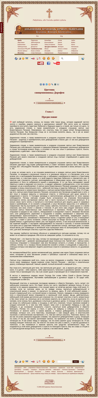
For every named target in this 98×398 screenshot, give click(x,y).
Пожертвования (63, 53)
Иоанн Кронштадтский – (22, 373)
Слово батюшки (36, 53)
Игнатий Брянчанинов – (75, 371)
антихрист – (18, 367)
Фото (73, 44)
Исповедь (47, 51)
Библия (60, 51)
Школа (60, 42)
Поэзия (60, 44)
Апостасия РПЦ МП (24, 49)
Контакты (74, 53)
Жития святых (22, 51)
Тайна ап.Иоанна (50, 44)
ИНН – (26, 367)
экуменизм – (62, 367)
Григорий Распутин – (35, 371)
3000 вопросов (35, 42)
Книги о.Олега (35, 51)
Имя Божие (21, 42)
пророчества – (79, 367)
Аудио (73, 40)
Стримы (74, 49)
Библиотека (21, 44)
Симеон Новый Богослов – (55, 371)
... (62, 103)
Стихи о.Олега (62, 49)
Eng (61, 36)
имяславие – (57, 369)
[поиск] (68, 58)
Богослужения (49, 42)
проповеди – (18, 369)
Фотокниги (74, 46)
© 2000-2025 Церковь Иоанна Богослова (49, 387)
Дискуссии (34, 46)
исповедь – (26, 369)
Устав (60, 40)
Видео (73, 42)
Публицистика (22, 46)
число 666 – (70, 367)
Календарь (48, 40)
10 (58, 103)
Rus (37, 36)
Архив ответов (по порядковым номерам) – (70, 373)
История (60, 46)
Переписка (34, 40)
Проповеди (34, 44)
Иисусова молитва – (45, 369)
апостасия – (54, 367)
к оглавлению (49, 99)
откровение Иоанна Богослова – (38, 367)
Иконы (46, 49)
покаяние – (34, 369)
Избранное (74, 51)
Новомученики (49, 53)
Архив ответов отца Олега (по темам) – (44, 373)
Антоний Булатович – (69, 369)
